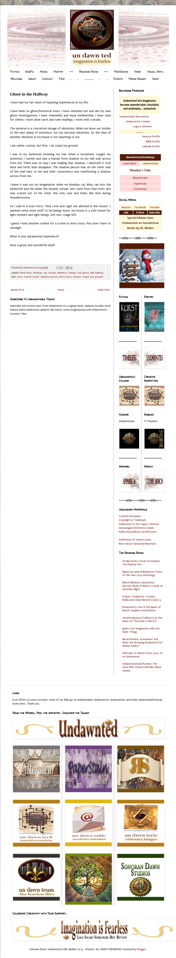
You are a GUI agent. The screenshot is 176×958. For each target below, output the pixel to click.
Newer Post (17, 289)
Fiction (14, 72)
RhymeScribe (140, 177)
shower (77, 276)
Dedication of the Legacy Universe (139, 524)
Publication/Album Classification (137, 531)
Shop (155, 79)
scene (36, 276)
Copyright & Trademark (132, 520)
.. (70, 79)
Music (44, 72)
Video (137, 72)
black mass (26, 272)
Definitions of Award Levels (135, 539)
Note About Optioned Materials (137, 543)
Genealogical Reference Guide (136, 527)
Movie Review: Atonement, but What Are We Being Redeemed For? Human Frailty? (142, 642)
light (13, 276)
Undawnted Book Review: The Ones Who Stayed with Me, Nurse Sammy (141, 667)
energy (72, 272)
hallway (99, 272)
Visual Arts (155, 72)
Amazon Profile (151, 136)
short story (65, 276)
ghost (85, 272)
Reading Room (88, 72)
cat (45, 272)
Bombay (37, 272)
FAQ (61, 79)
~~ (71, 72)
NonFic (29, 72)
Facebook (140, 207)
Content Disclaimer (130, 516)
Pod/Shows (121, 72)
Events (118, 79)
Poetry (58, 72)
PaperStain (140, 183)
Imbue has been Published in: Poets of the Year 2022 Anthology (142, 573)
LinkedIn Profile (151, 146)
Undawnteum (150, 163)
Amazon (126, 207)
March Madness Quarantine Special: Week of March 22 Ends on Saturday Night (142, 586)
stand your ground (93, 276)
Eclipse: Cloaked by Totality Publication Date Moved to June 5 (141, 598)
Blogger (141, 949)
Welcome (16, 79)
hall (92, 272)
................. (88, 79)
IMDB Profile (153, 141)
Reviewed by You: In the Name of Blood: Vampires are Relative (141, 608)
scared (27, 276)
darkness (62, 272)
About (32, 79)
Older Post (104, 289)
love (20, 276)
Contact (47, 79)
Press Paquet (137, 79)
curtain (52, 272)
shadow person (48, 276)
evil (79, 272)
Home (61, 289)
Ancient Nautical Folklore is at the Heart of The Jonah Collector (142, 619)
